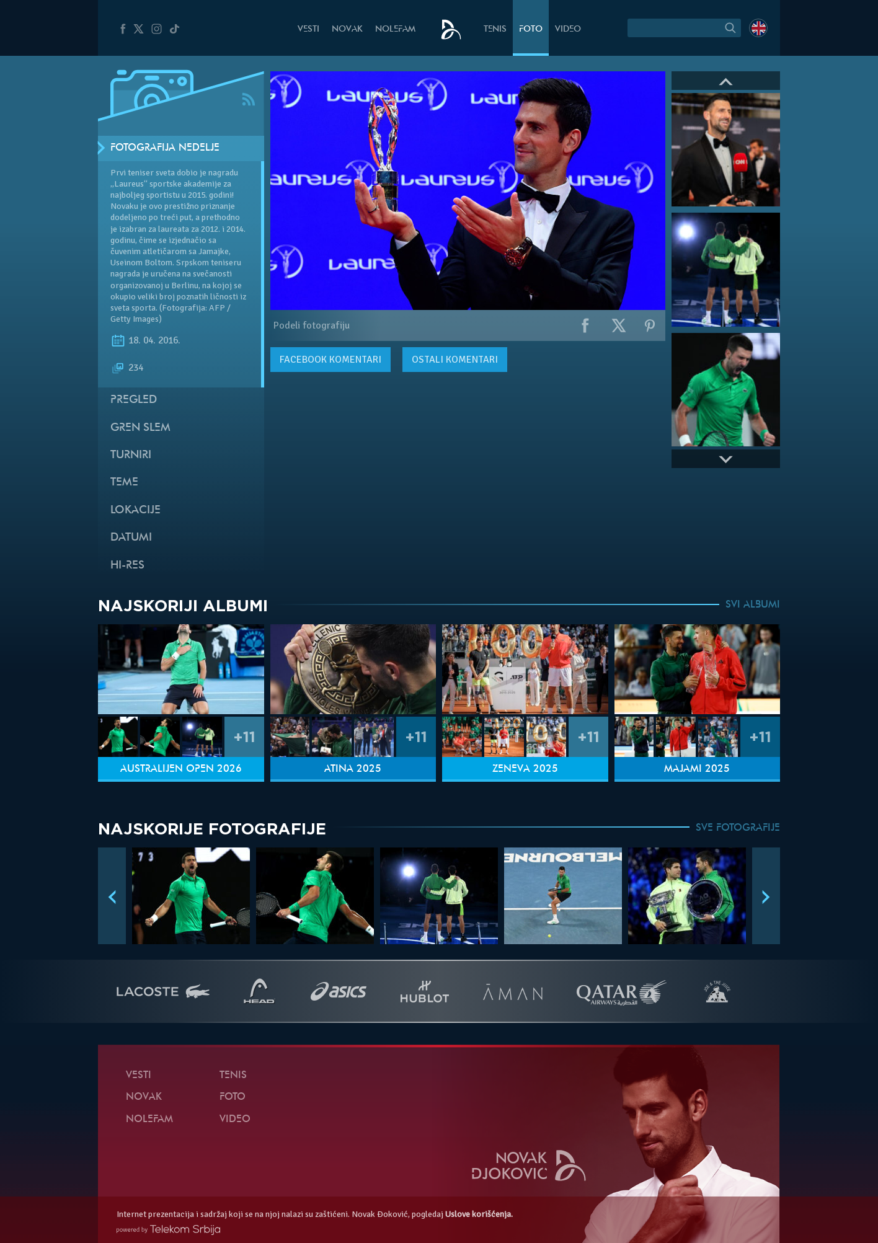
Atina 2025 (352, 769)
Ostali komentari (455, 359)
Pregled (133, 400)
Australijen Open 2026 (181, 769)
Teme (124, 483)
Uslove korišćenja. (479, 1214)
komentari (330, 359)
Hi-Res (127, 566)
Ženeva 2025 (525, 769)
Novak (347, 29)
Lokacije (135, 510)
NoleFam (395, 29)
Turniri (130, 455)
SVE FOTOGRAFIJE (738, 828)
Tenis (495, 29)
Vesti (308, 29)
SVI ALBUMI (752, 605)
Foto (531, 29)
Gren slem (140, 428)
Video (568, 29)
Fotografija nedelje (165, 148)
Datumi (131, 538)
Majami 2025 (697, 769)
